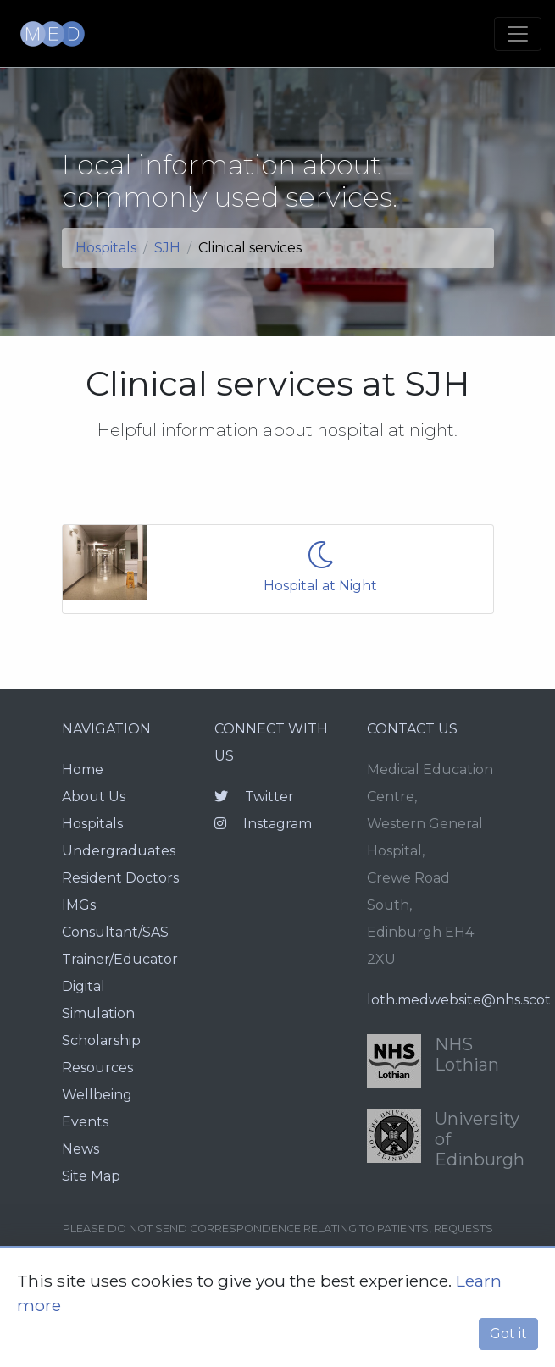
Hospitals (105, 248)
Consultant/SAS (115, 932)
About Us (93, 797)
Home (82, 769)
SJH (167, 248)
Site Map (91, 1176)
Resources (97, 1068)
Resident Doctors (120, 878)
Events (85, 1122)
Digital (83, 986)
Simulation (98, 1013)
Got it (508, 1333)
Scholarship (101, 1040)
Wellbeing (97, 1095)
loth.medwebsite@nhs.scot (459, 1000)
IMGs (79, 905)
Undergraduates (118, 851)
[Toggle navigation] (517, 34)
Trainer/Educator (120, 959)
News (80, 1149)
